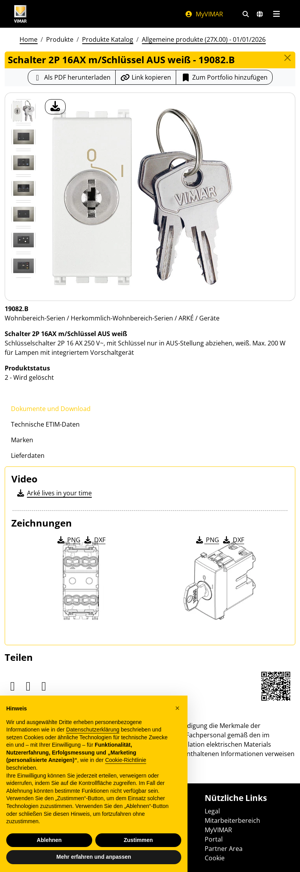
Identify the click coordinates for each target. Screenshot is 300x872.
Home (29, 39)
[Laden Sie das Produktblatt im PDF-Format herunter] (72, 77)
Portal (214, 839)
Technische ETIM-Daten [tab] (45, 424)
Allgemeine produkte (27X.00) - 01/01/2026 (204, 39)
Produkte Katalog (107, 39)
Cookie (215, 858)
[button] (177, 708)
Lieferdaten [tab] (28, 455)
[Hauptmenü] (276, 14)
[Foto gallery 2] (23, 163)
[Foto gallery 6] (23, 266)
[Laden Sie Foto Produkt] (55, 106)
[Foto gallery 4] (23, 214)
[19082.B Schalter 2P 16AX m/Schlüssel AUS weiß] (23, 111)
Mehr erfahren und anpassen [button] (93, 857)
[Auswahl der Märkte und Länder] (260, 14)
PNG (68, 540)
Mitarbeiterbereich (232, 820)
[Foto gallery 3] (23, 188)
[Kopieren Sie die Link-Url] (145, 77)
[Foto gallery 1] (23, 137)
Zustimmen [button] (138, 840)
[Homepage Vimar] (20, 14)
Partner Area (224, 848)
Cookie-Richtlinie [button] (125, 760)
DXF (94, 540)
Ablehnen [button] (49, 840)
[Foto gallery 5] (23, 240)
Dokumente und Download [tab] (51, 408)
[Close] (287, 57)
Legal (212, 811)
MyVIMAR (204, 14)
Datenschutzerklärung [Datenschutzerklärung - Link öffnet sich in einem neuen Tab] (92, 729)
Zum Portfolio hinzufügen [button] (224, 77)
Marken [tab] (22, 440)
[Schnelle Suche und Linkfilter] (246, 14)
